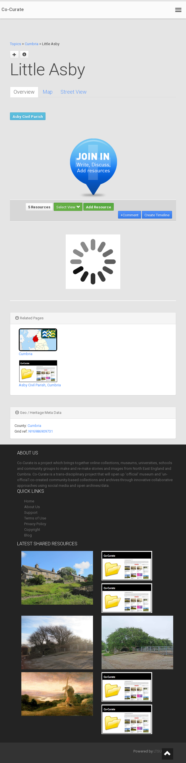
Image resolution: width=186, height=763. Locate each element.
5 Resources (39, 207)
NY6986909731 (40, 431)
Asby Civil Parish (28, 116)
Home (29, 501)
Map (48, 92)
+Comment (130, 215)
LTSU (158, 751)
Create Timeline (157, 215)
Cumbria (31, 44)
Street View (74, 92)
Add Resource (98, 207)
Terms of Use (35, 518)
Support (31, 512)
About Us (32, 507)
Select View (68, 207)
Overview (24, 92)
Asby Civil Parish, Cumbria (40, 385)
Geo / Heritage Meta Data (38, 412)
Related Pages (29, 318)
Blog (28, 535)
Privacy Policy (35, 524)
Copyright (32, 529)
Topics (15, 44)
